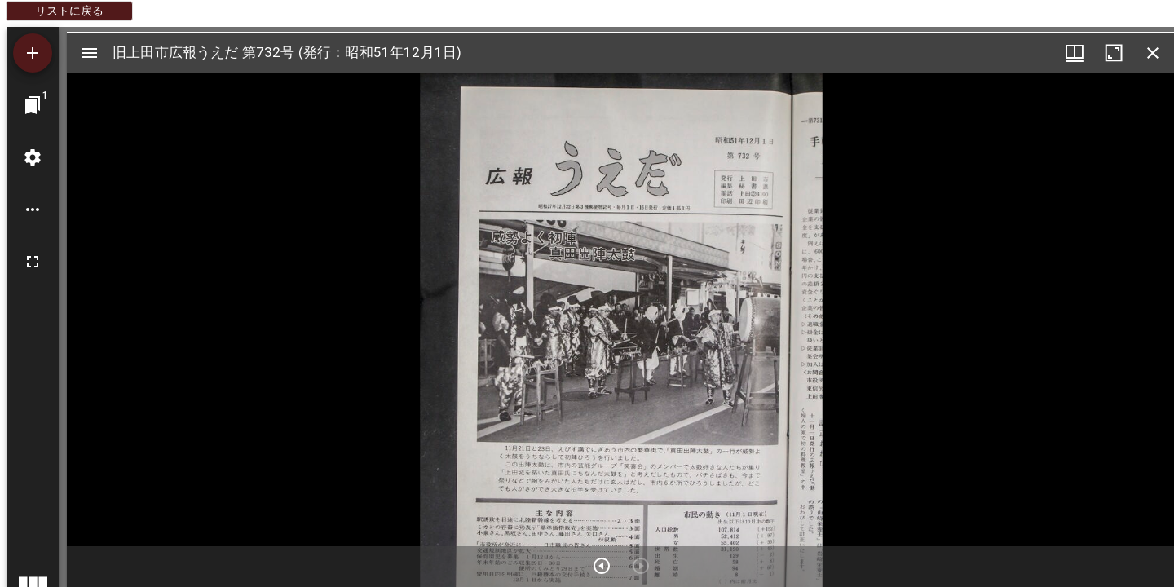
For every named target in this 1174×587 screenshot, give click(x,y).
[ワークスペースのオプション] (32, 209)
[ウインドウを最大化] (1113, 53)
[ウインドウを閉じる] (1152, 53)
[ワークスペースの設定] (32, 157)
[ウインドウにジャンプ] (32, 105)
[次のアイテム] (601, 565)
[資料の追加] (32, 53)
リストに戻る (69, 10)
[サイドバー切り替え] (89, 53)
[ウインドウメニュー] (1074, 53)
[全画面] (32, 261)
